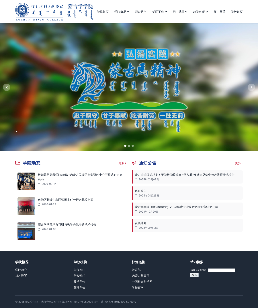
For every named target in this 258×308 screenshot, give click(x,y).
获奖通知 (140, 223)
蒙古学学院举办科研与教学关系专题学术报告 (67, 224)
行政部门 (79, 275)
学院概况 (121, 12)
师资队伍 (140, 12)
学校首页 (237, 12)
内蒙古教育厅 (140, 275)
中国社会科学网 (142, 281)
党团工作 (159, 12)
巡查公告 (140, 191)
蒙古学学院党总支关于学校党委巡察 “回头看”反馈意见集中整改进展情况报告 (184, 175)
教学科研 (200, 12)
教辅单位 (79, 287)
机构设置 (21, 275)
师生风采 (219, 12)
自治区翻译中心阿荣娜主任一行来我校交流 (65, 199)
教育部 (136, 270)
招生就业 (180, 12)
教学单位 (79, 281)
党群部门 (79, 270)
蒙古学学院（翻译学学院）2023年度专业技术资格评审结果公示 (176, 207)
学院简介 (21, 270)
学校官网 (138, 287)
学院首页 (103, 12)
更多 (122, 163)
